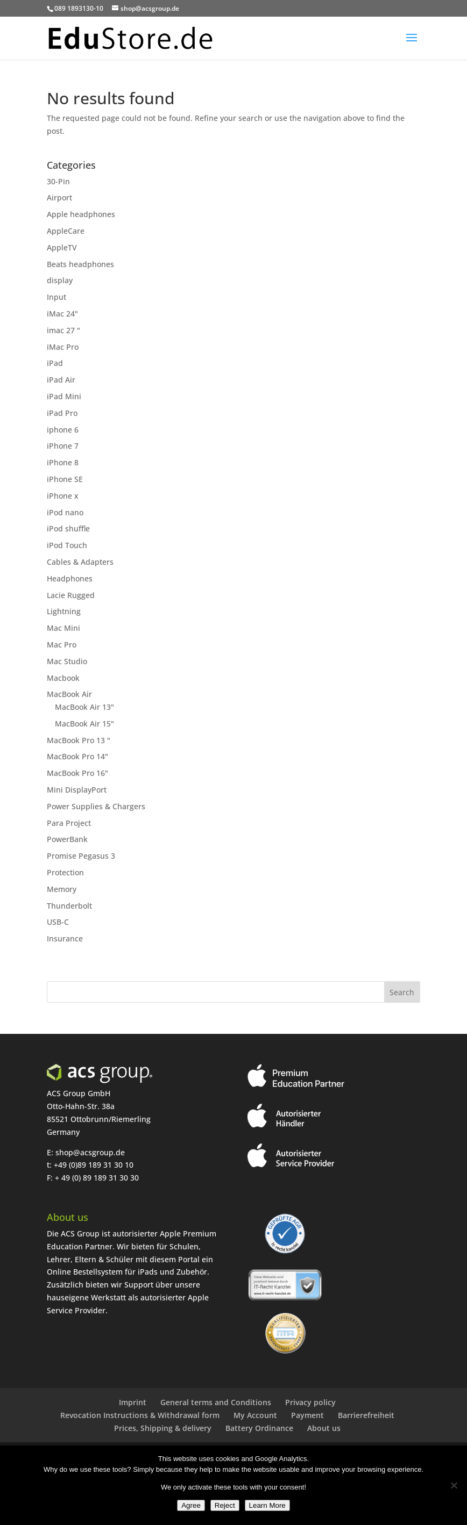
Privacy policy (310, 1402)
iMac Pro (63, 347)
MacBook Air (69, 694)
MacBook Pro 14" (77, 756)
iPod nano (65, 512)
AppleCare (65, 231)
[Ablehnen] (453, 1485)
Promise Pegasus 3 (81, 856)
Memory (61, 889)
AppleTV (62, 247)
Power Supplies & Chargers (96, 806)
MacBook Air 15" (84, 723)
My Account (255, 1415)
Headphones (70, 578)
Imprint (132, 1402)
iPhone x (63, 496)
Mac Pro (61, 644)
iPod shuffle (68, 528)
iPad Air (61, 380)
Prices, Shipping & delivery (162, 1428)
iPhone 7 (63, 446)
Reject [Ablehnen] (225, 1505)
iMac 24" (62, 313)
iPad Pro (62, 413)
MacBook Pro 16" (77, 773)
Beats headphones (80, 264)
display (60, 280)
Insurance (65, 938)
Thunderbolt (69, 906)
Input (56, 297)
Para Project (69, 823)
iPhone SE (65, 479)
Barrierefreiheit (366, 1415)
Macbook (63, 678)
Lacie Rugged (71, 595)
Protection (65, 872)
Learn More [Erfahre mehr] (267, 1505)
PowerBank (67, 839)
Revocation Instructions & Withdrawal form (140, 1415)
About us (324, 1428)
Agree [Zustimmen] (191, 1505)
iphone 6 (63, 430)
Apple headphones (81, 214)
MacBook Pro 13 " (78, 740)
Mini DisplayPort (77, 790)
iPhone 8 (63, 462)
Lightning (64, 611)
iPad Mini (64, 396)
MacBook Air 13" (84, 707)
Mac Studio (67, 661)
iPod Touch (67, 545)
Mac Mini (63, 628)
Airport (59, 197)
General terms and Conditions (215, 1402)
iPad (55, 363)
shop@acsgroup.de (90, 1152)
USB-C (58, 922)
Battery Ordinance (259, 1428)
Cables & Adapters (80, 562)
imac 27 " (63, 330)
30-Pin (58, 181)
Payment (307, 1415)
